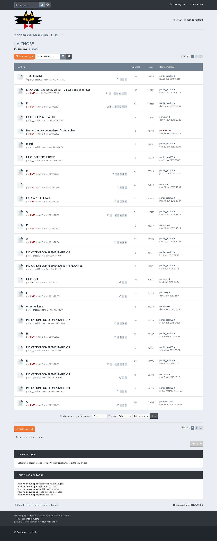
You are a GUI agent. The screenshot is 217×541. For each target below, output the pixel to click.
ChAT (33, 93)
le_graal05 (34, 49)
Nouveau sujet (26, 56)
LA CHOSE (24, 43)
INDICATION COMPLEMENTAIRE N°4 (48, 374)
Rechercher (42, 5)
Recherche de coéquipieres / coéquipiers (51, 130)
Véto (165, 306)
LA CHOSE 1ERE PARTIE (40, 157)
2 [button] (196, 56)
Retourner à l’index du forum (30, 437)
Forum (54, 505)
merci (29, 143)
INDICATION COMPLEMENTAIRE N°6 (48, 252)
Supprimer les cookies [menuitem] (28, 532)
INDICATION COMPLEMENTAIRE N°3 (48, 387)
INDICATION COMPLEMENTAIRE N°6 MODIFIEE (54, 265)
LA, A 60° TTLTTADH (39, 198)
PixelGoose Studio (48, 522)
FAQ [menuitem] (179, 19)
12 (126, 93)
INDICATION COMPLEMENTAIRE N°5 (48, 347)
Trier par (120, 416)
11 (123, 93)
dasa (165, 184)
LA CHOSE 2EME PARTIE (40, 117)
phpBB (32, 515)
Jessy (165, 117)
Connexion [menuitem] (197, 4)
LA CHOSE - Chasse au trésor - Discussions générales (58, 89)
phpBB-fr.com (32, 519)
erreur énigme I (35, 306)
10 (120, 93)
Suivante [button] (201, 56)
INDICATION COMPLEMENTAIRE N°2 (48, 319)
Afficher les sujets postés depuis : (84, 416)
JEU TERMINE (34, 76)
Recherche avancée (48, 5)
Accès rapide (195, 19)
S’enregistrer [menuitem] (179, 4)
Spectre (167, 401)
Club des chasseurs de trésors (32, 505)
